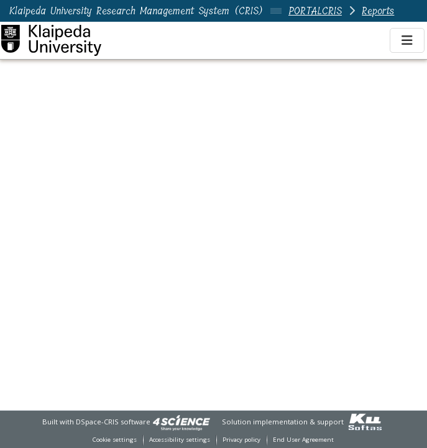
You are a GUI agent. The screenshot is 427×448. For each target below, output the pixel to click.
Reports (378, 10)
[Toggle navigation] (407, 40)
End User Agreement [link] (303, 440)
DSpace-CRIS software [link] (113, 421)
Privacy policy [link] (241, 440)
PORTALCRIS (315, 10)
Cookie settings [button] (115, 440)
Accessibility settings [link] (179, 440)
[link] (181, 421)
